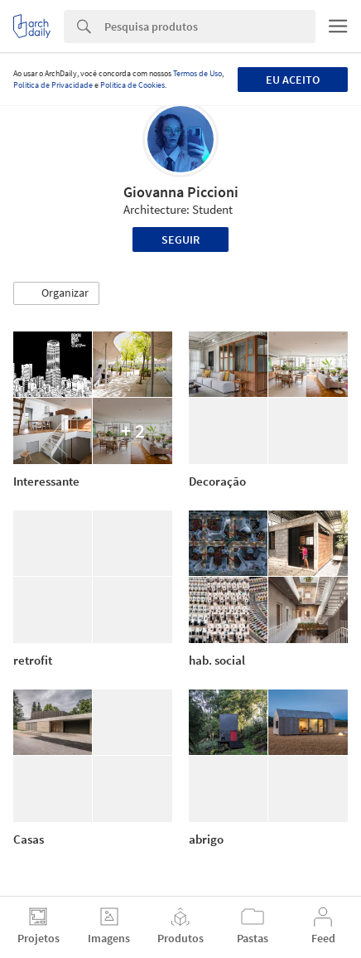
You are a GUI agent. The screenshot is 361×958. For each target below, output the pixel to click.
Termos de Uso (197, 73)
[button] (56, 293)
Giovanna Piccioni (180, 191)
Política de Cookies (132, 85)
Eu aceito (293, 79)
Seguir (180, 239)
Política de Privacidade (53, 85)
